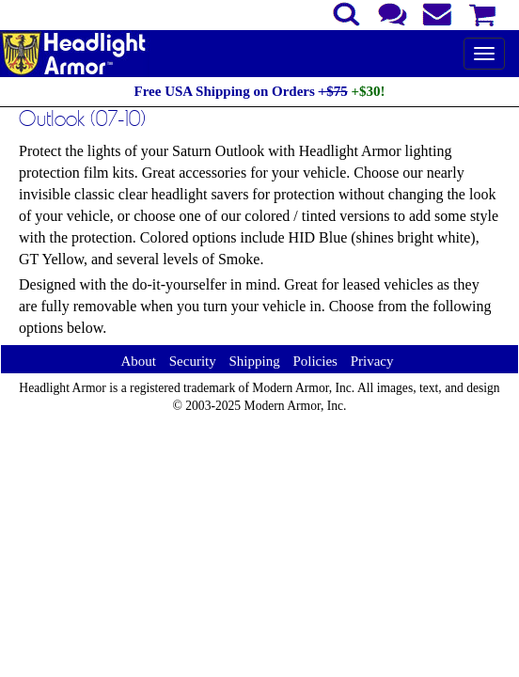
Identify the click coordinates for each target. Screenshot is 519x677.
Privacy (372, 361)
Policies (315, 361)
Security (192, 361)
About (138, 361)
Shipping (253, 361)
